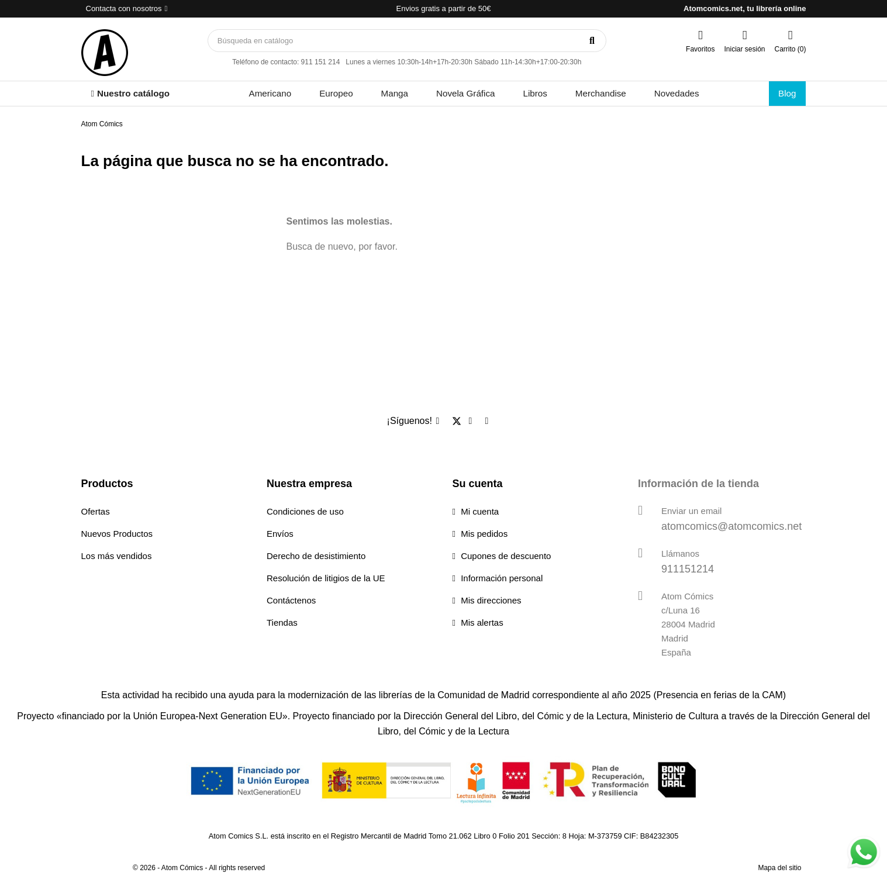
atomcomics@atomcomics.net (731, 526)
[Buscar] (407, 40)
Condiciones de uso (305, 511)
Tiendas (282, 622)
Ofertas (95, 511)
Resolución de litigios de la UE (326, 578)
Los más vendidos (116, 556)
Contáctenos (291, 600)
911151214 (687, 569)
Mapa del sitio (779, 868)
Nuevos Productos (117, 534)
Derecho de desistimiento (316, 556)
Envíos (280, 534)
